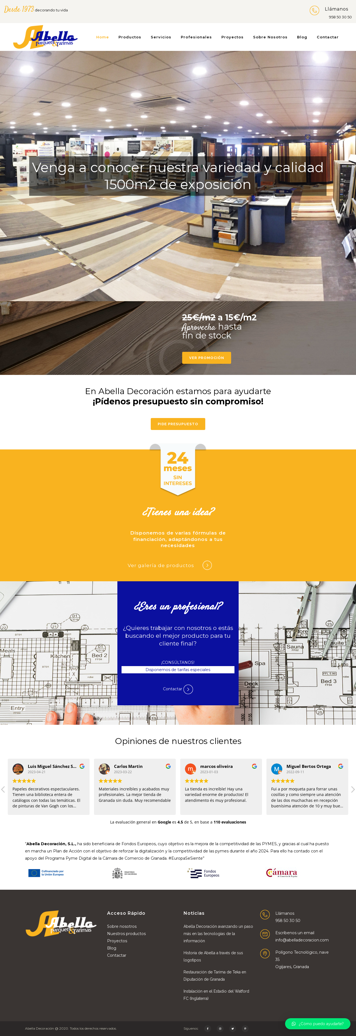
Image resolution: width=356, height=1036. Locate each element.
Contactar (116, 955)
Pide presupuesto (178, 424)
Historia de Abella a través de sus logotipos (213, 956)
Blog (111, 948)
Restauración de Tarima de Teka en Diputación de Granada (215, 975)
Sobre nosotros (122, 926)
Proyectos (117, 940)
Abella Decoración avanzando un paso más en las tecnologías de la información (218, 933)
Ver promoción (206, 358)
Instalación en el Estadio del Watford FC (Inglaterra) (216, 995)
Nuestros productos (126, 933)
